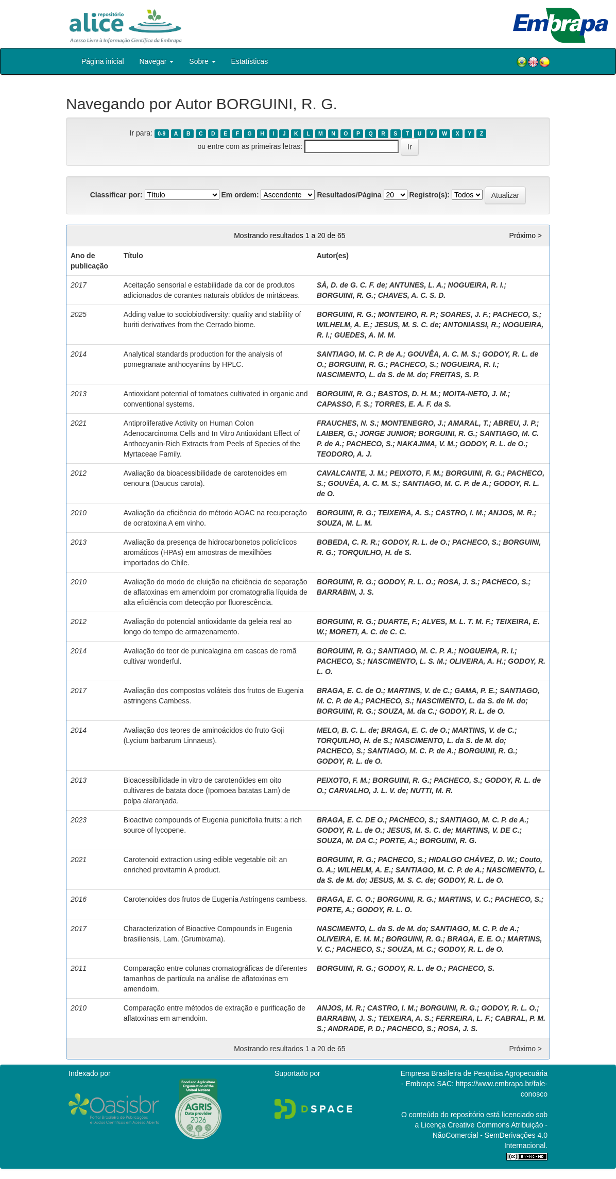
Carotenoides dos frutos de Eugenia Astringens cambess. (215, 899)
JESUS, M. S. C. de (406, 325)
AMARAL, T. (468, 423)
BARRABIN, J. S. (345, 592)
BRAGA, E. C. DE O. (351, 820)
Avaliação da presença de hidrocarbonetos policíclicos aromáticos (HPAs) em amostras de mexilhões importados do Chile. (210, 552)
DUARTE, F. (398, 621)
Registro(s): (429, 195)
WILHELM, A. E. (343, 325)
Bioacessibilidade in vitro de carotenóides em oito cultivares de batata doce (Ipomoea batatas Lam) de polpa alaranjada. (207, 790)
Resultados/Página (349, 195)
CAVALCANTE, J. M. (351, 473)
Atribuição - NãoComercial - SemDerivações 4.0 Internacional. (490, 1135)
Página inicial (102, 61)
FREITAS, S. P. (454, 374)
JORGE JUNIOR (387, 433)
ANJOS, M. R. (511, 513)
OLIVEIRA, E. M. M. (349, 939)
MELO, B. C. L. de (347, 730)
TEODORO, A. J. (344, 454)
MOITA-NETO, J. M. (474, 394)
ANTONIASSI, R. (470, 325)
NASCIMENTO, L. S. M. (406, 661)
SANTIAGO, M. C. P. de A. (360, 354)
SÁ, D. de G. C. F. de (351, 285)
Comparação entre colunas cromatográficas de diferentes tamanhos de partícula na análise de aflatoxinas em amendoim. (215, 978)
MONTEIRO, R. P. (407, 314)
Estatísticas (249, 61)
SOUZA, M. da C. (406, 711)
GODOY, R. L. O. (406, 582)
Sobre (202, 61)
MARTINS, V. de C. (418, 690)
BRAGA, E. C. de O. (350, 690)
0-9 (161, 133)
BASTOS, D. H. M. (408, 394)
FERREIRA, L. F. (463, 1018)
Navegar (157, 61)
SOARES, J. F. (464, 314)
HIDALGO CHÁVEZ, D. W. (472, 859)
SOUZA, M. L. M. (344, 523)
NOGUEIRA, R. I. (476, 285)
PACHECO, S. (516, 314)
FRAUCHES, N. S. (347, 423)
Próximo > (525, 235)
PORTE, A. (397, 840)
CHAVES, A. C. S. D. (412, 295)
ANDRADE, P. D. (355, 1028)
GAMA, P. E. (474, 690)
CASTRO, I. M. (459, 513)
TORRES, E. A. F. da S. (412, 404)
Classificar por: (116, 195)
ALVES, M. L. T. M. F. (456, 621)
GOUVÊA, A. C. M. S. (442, 354)
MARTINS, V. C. (464, 899)
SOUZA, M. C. (410, 949)
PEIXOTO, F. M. (415, 473)
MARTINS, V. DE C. (487, 830)
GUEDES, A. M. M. (365, 335)
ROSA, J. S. (457, 582)
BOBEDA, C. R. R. (347, 542)
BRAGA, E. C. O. (345, 899)
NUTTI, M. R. (431, 790)
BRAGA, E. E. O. (475, 939)
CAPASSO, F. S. (343, 404)
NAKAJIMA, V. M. (426, 444)
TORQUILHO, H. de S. (375, 552)
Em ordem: (240, 195)
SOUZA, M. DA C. (346, 840)
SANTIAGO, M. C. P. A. (416, 651)
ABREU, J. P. (515, 423)
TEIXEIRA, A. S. (404, 513)
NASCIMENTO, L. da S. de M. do (371, 374)
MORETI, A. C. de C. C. (367, 632)
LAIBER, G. (336, 433)
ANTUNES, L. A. (416, 285)
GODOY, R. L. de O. (492, 444)
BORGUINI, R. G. (345, 295)
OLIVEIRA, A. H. (476, 661)
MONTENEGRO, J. (412, 423)
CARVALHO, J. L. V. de (367, 790)
